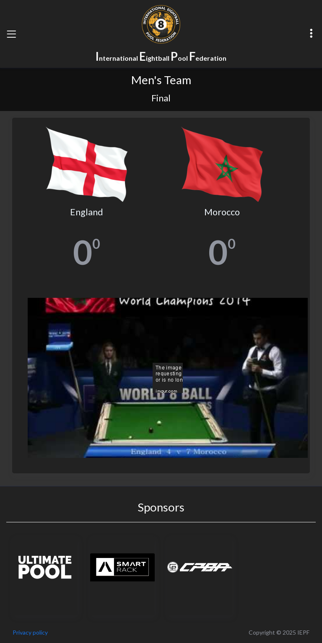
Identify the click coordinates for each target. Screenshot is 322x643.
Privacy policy (30, 632)
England (86, 212)
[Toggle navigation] (11, 34)
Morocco (222, 212)
